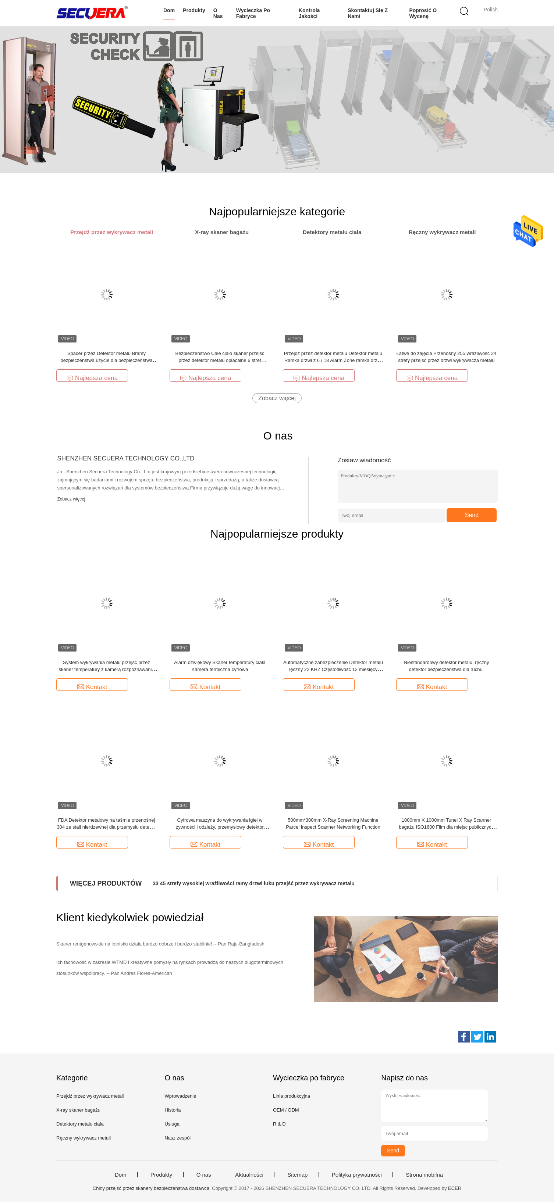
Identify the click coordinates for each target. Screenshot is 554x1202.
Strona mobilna (424, 1174)
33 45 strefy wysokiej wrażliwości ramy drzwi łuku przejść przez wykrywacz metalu (254, 883)
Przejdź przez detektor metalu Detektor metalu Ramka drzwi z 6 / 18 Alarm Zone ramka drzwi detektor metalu (333, 360)
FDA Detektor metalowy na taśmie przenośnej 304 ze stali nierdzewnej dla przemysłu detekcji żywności (106, 827)
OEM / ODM (286, 1110)
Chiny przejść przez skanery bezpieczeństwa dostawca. (152, 1188)
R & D (279, 1124)
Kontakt (92, 686)
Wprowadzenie (180, 1096)
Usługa (171, 1124)
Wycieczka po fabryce (253, 13)
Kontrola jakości (309, 13)
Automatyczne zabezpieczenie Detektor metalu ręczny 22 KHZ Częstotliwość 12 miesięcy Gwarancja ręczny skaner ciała (333, 669)
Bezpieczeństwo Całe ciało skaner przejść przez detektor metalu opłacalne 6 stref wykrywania (219, 360)
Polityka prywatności (357, 1174)
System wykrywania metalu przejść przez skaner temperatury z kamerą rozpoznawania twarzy (106, 669)
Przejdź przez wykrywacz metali (90, 1096)
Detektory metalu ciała (80, 1124)
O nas (218, 13)
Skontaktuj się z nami (368, 13)
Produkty (194, 10)
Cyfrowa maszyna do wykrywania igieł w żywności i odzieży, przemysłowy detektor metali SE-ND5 (220, 827)
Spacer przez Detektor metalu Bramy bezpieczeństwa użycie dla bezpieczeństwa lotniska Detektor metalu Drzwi (106, 360)
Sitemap (297, 1174)
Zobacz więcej (276, 398)
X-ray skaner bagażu (78, 1110)
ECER (454, 1188)
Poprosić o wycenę (423, 13)
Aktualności (249, 1174)
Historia (172, 1110)
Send (472, 515)
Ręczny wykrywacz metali (83, 1138)
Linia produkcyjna (291, 1096)
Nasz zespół (177, 1138)
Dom (169, 10)
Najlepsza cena (92, 377)
